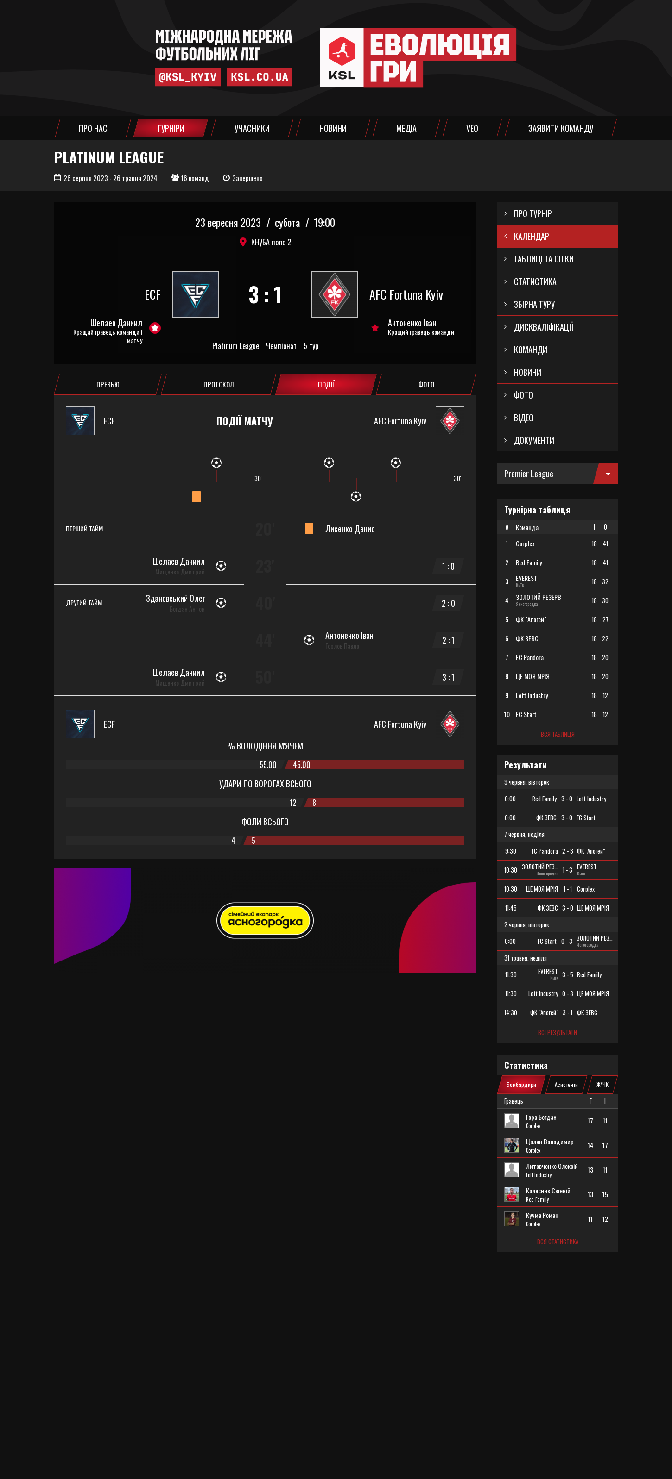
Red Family (537, 1199)
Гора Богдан (541, 1117)
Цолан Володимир (550, 1141)
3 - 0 (566, 798)
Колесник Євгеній (548, 1190)
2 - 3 (567, 850)
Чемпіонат (281, 346)
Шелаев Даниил (116, 323)
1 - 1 (568, 888)
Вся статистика (557, 1241)
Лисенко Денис (350, 528)
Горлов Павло (342, 645)
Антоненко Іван (412, 323)
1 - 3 (567, 869)
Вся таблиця (558, 734)
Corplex (533, 1126)
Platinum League (235, 346)
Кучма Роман (542, 1215)
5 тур (311, 346)
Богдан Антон (187, 608)
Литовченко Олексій (552, 1166)
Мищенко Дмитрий (180, 571)
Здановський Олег (175, 598)
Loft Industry (539, 1175)
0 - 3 (566, 941)
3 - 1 (567, 1012)
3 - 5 (567, 974)
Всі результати (557, 1032)
